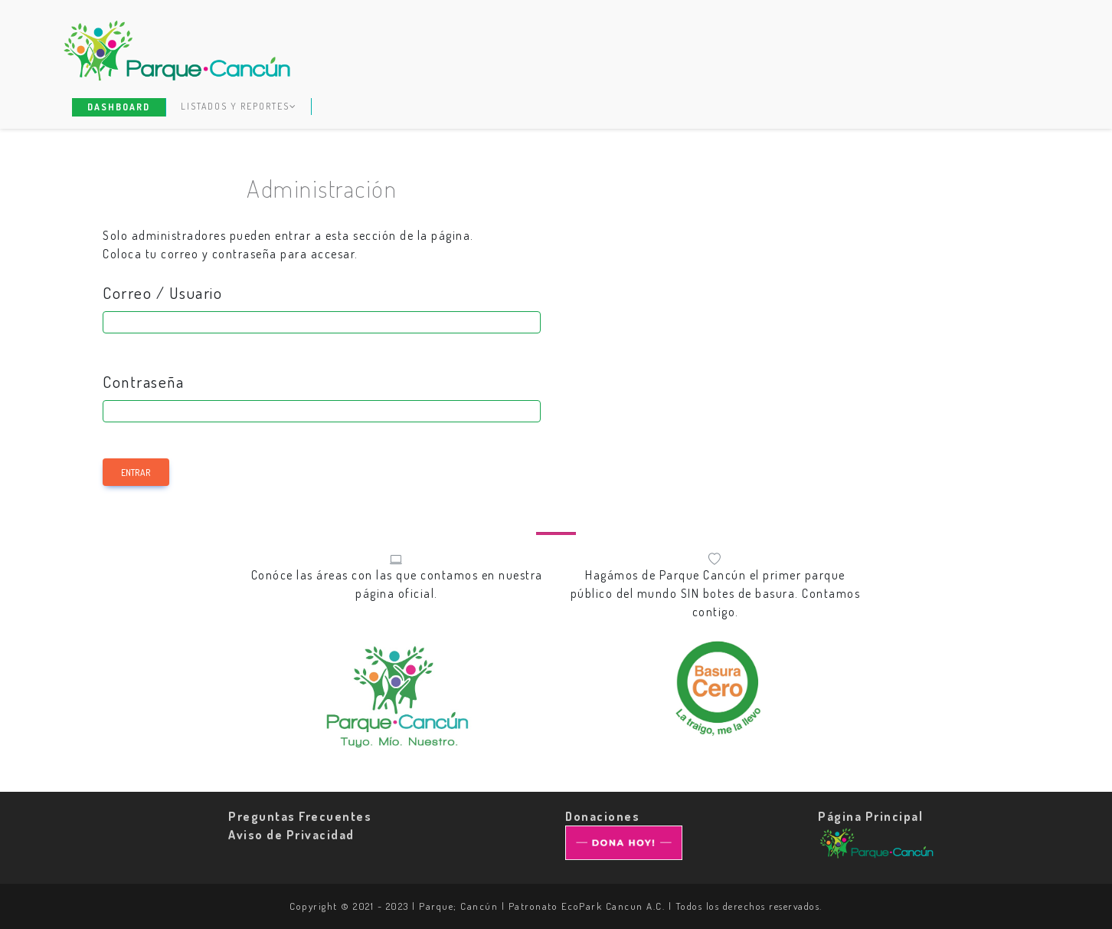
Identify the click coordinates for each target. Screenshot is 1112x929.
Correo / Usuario (162, 293)
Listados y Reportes (239, 106)
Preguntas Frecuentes (299, 816)
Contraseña (143, 382)
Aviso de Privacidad (291, 834)
